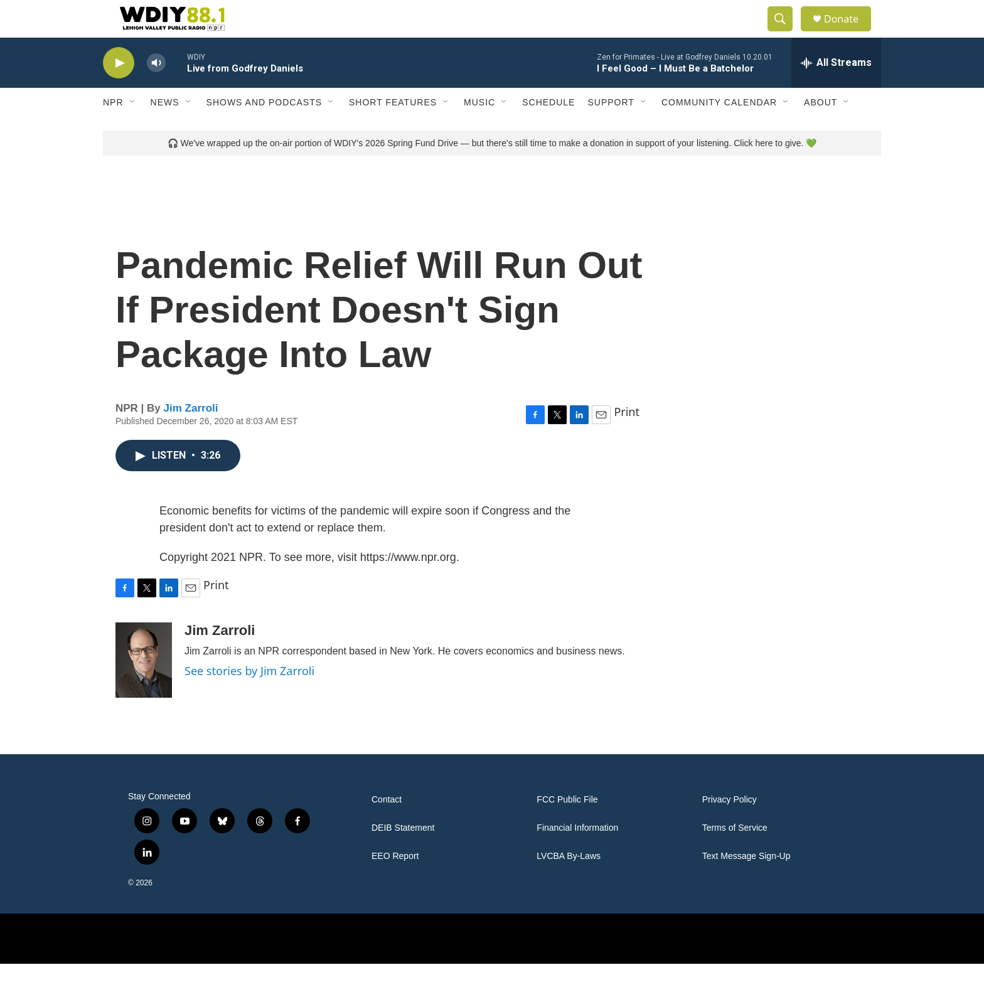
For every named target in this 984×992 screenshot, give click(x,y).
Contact (387, 828)
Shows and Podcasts (264, 130)
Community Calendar (719, 130)
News (165, 130)
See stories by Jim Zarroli (249, 699)
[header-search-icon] (785, 33)
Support (610, 130)
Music (479, 130)
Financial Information (577, 856)
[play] (119, 91)
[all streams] (836, 91)
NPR (113, 130)
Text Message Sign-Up (746, 884)
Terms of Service (734, 856)
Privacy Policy (729, 828)
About (820, 130)
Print (626, 439)
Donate (849, 33)
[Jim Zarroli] (143, 688)
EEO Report (395, 884)
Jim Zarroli (191, 436)
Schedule (548, 130)
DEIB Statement (403, 856)
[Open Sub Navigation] (133, 130)
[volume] (156, 91)
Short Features (393, 130)
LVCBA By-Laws (569, 884)
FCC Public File (567, 828)
